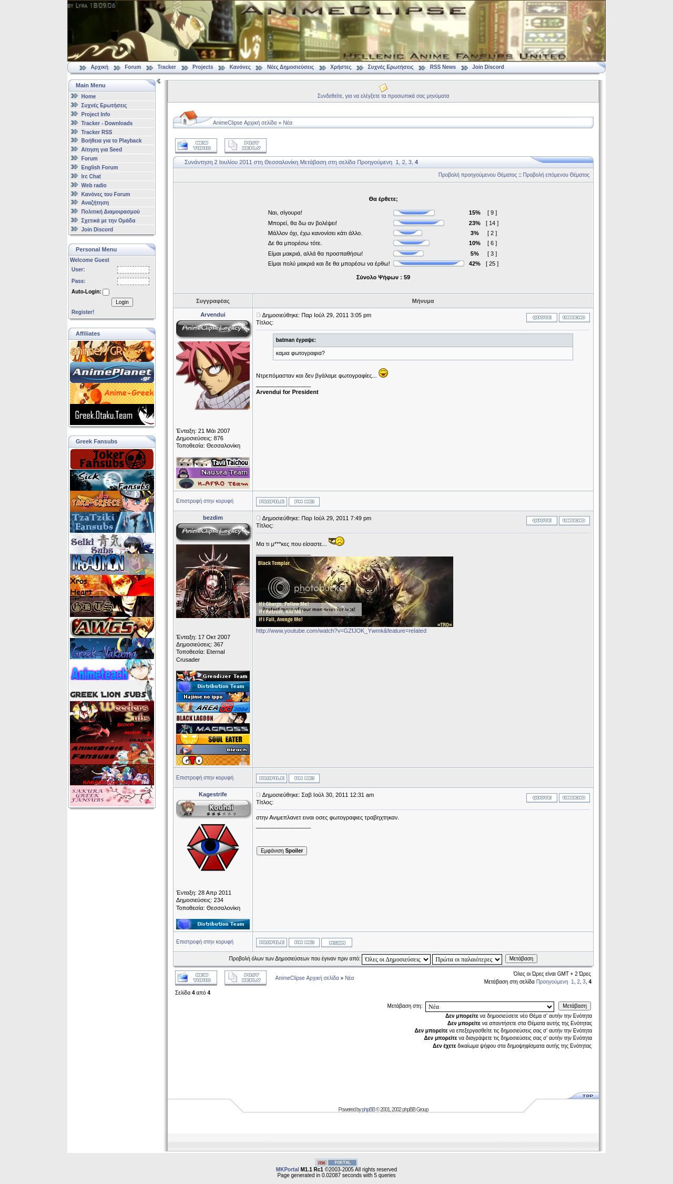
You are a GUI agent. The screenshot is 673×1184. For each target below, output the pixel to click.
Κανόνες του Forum (105, 194)
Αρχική (100, 67)
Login (122, 302)
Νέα (287, 123)
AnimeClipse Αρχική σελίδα (245, 123)
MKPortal (287, 1169)
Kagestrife (213, 794)
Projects (202, 67)
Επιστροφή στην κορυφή (204, 501)
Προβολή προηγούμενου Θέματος (478, 175)
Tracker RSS (97, 132)
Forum (133, 67)
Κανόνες (240, 67)
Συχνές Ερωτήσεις (391, 67)
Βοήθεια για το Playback (111, 141)
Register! (83, 312)
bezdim (213, 517)
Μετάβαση (521, 959)
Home (88, 96)
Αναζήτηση (95, 203)
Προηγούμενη (374, 162)
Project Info (95, 114)
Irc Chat (91, 176)
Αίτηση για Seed (101, 150)
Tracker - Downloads (107, 123)
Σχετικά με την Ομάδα (108, 221)
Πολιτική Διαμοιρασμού (110, 212)
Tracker (166, 67)
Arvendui (213, 314)
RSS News (443, 67)
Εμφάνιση (282, 851)
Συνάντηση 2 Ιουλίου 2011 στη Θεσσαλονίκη (241, 162)
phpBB (368, 1109)
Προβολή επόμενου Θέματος (556, 175)
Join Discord (488, 67)
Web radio (94, 185)
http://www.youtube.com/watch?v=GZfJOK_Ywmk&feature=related (341, 631)
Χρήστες (340, 67)
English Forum (99, 167)
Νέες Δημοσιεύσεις (290, 67)
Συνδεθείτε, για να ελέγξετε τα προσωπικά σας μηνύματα (384, 96)
